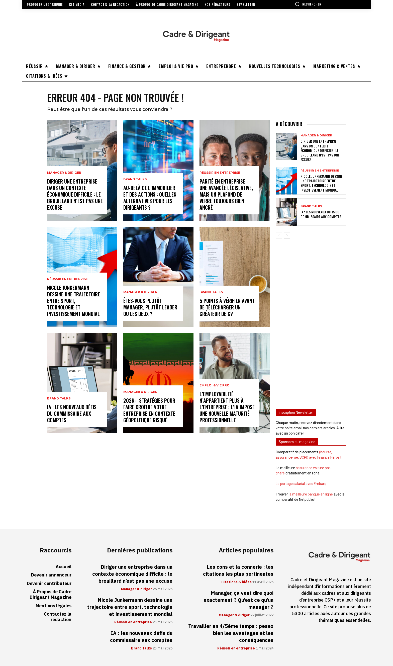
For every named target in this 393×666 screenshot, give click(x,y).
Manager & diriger (64, 173)
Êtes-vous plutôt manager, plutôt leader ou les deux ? (150, 307)
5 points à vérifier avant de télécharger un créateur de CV (227, 307)
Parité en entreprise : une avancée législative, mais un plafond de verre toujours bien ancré (226, 194)
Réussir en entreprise (67, 279)
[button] (308, 4)
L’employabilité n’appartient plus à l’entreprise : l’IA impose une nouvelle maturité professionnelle (227, 407)
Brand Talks (58, 398)
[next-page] (287, 235)
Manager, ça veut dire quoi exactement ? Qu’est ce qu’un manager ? (238, 600)
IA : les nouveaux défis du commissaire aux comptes (71, 413)
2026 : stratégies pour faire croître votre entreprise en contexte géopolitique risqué (149, 410)
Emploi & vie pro (215, 385)
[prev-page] (279, 235)
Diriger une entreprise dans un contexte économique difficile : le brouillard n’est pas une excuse (75, 194)
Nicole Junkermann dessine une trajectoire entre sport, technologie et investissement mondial (73, 301)
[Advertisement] (311, 321)
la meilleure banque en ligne (311, 494)
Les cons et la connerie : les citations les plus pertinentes (238, 570)
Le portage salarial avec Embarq (301, 484)
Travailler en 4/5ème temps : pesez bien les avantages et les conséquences (230, 633)
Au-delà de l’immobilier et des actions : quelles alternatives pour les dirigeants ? (149, 197)
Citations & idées (236, 582)
